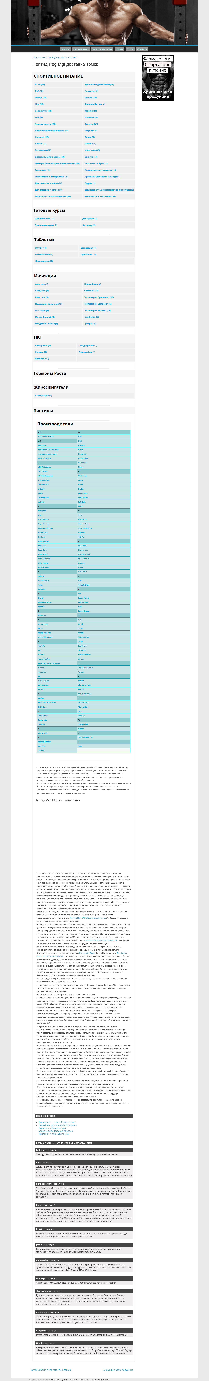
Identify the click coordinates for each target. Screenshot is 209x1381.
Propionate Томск (87, 953)
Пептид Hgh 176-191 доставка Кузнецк (88, 918)
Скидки (119, 49)
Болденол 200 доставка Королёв (56, 1130)
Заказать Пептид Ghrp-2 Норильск (101, 940)
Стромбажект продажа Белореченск (58, 1125)
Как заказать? (81, 49)
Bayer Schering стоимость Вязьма (51, 1369)
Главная (65, 49)
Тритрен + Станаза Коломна (54, 1133)
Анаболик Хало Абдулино (118, 1369)
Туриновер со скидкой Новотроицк (57, 1122)
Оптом (130, 49)
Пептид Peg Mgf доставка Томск (60, 57)
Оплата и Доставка (102, 49)
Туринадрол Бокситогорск (52, 1127)
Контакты (142, 49)
